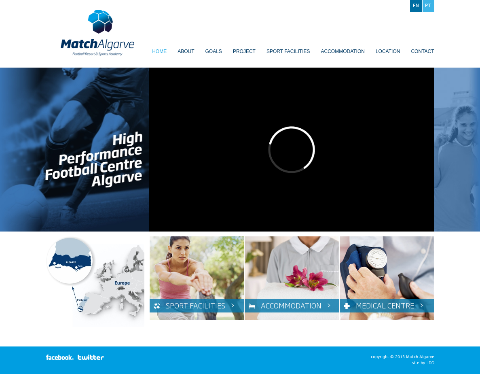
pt (428, 5)
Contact (422, 51)
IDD (430, 363)
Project (244, 51)
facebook (60, 357)
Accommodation (342, 51)
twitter (91, 357)
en (416, 5)
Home (159, 51)
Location (388, 51)
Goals (213, 51)
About (186, 51)
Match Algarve (97, 33)
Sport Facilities (288, 51)
